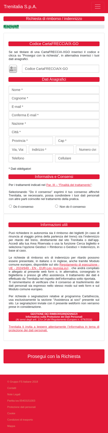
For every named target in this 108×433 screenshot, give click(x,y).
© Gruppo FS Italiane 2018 (22, 381)
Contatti (11, 388)
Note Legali (13, 394)
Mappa (11, 426)
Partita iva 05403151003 (21, 400)
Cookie (11, 413)
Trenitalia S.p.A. (20, 6)
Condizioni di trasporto (20, 419)
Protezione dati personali (21, 407)
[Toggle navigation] (97, 6)
